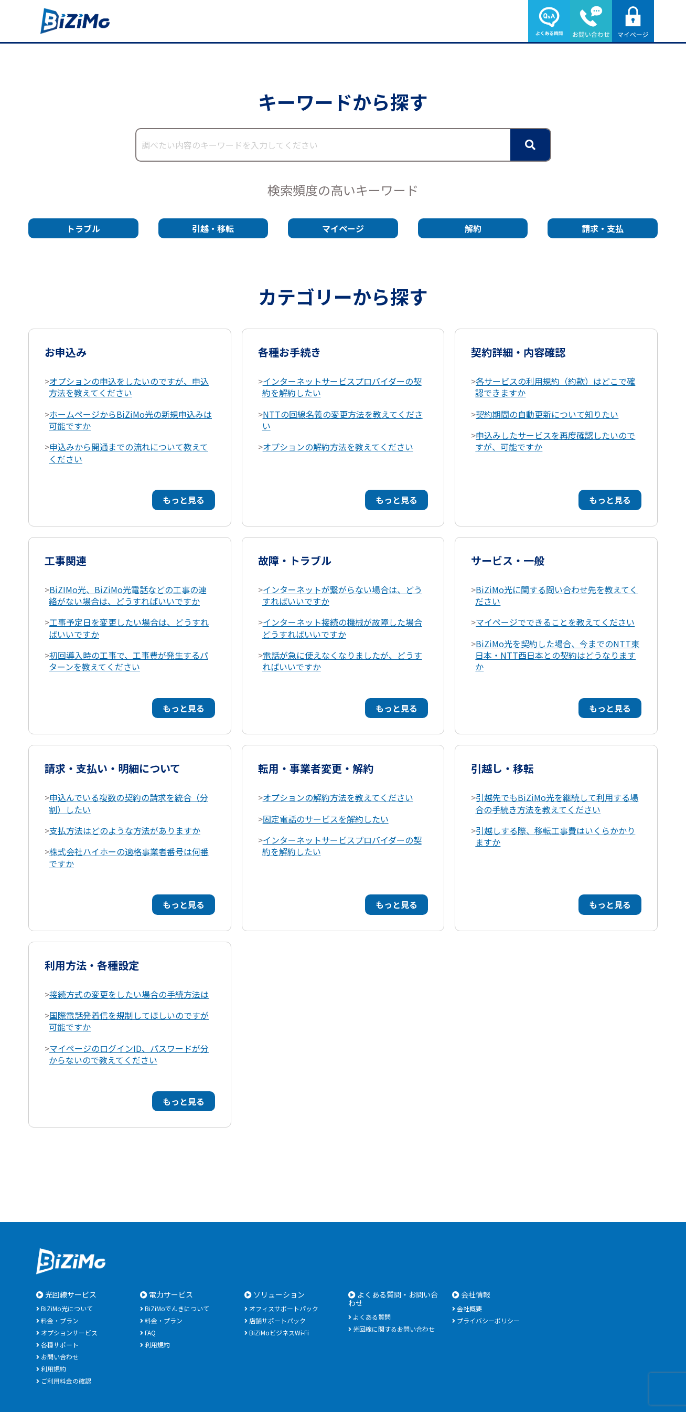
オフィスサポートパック (283, 1308)
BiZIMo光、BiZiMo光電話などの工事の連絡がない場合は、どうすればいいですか (128, 595)
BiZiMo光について (67, 1308)
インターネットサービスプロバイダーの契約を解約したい (342, 387)
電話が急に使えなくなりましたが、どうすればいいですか (342, 661)
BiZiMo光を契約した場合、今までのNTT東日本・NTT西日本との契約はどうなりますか (557, 655)
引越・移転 (213, 228)
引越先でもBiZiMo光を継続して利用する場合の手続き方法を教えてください (556, 803)
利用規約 (53, 1368)
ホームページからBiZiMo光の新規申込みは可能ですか (130, 420)
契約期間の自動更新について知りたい (547, 414)
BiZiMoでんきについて (177, 1308)
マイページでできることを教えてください (555, 622)
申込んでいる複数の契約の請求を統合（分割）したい (128, 803)
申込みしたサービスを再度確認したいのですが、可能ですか (555, 441)
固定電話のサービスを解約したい (326, 819)
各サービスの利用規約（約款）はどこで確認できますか (555, 387)
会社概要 (469, 1308)
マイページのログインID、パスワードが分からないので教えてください (129, 1054)
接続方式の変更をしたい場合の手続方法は (129, 994)
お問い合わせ (60, 1356)
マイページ (343, 228)
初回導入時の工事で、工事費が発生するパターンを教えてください (128, 661)
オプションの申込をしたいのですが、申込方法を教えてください (129, 387)
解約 (473, 228)
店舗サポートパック (277, 1320)
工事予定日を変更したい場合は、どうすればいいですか (129, 628)
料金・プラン (60, 1320)
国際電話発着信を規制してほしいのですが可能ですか (129, 1021)
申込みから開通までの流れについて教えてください (128, 452)
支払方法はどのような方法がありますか (124, 830)
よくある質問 (372, 1316)
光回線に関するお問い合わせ (394, 1328)
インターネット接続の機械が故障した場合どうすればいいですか (342, 628)
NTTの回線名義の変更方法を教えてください (342, 420)
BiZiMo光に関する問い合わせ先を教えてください (556, 595)
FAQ (150, 1332)
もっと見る (184, 499)
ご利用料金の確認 (66, 1380)
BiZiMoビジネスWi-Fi (279, 1332)
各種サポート (60, 1344)
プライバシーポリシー (488, 1320)
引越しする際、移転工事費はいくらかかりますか (555, 836)
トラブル (83, 228)
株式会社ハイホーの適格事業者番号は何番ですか (129, 857)
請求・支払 (603, 228)
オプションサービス (69, 1332)
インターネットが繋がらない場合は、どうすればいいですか (342, 595)
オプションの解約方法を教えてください (338, 446)
